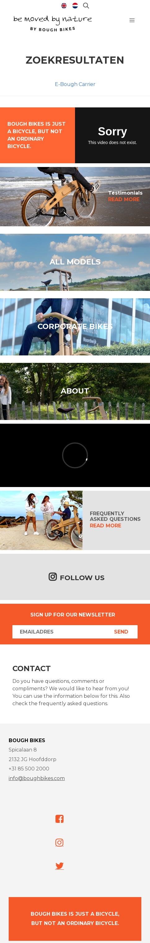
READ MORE (123, 199)
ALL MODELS (75, 261)
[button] (132, 20)
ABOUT (75, 390)
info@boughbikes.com (37, 778)
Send (121, 632)
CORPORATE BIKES (75, 326)
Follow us (82, 577)
